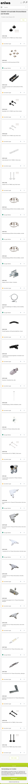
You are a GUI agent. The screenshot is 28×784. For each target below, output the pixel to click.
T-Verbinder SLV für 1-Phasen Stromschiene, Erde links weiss (14, 551)
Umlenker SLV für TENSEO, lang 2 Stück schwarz (11, 746)
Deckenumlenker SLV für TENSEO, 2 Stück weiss (11, 453)
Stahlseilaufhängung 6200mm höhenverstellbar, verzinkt (13, 208)
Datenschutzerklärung (14, 781)
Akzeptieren (14, 778)
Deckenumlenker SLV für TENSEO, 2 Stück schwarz (12, 722)
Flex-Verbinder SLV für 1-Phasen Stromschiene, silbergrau (13, 673)
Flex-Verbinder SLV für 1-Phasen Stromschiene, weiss (12, 649)
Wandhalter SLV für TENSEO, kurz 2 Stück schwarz (12, 37)
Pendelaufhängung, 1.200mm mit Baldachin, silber (11, 404)
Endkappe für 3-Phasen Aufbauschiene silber (11, 428)
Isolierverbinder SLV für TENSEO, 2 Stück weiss (11, 160)
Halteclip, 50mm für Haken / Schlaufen (9, 282)
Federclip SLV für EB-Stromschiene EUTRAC (10, 62)
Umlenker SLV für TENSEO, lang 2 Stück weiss (11, 184)
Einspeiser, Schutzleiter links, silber (9, 380)
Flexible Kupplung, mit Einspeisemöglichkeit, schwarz (12, 331)
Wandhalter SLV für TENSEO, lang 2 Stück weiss (11, 135)
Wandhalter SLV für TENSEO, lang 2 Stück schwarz (12, 111)
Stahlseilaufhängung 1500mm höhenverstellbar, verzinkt (13, 257)
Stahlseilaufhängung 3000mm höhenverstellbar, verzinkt (13, 233)
